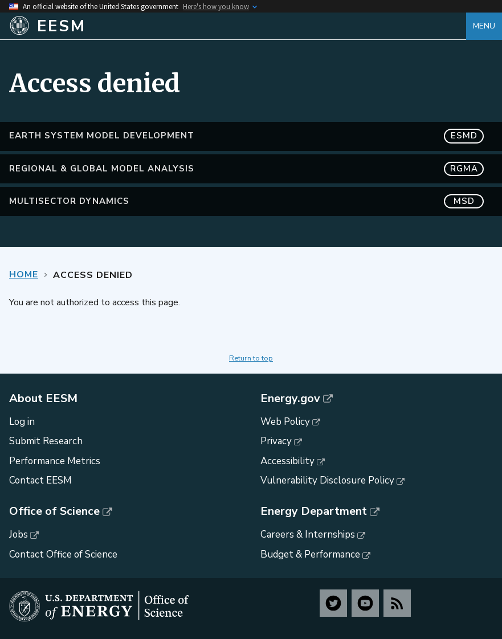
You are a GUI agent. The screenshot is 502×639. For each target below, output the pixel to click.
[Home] (237, 26)
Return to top (251, 358)
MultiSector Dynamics (246, 201)
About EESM (43, 398)
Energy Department (313, 511)
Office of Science (54, 511)
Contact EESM (40, 480)
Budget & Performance (310, 554)
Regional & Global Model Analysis (246, 169)
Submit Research (46, 441)
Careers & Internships (307, 534)
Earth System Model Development (246, 136)
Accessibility (287, 461)
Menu (484, 26)
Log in (22, 421)
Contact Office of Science (63, 554)
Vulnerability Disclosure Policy (327, 480)
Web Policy (285, 421)
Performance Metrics (54, 461)
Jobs (18, 534)
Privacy (276, 441)
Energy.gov (290, 398)
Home (23, 274)
